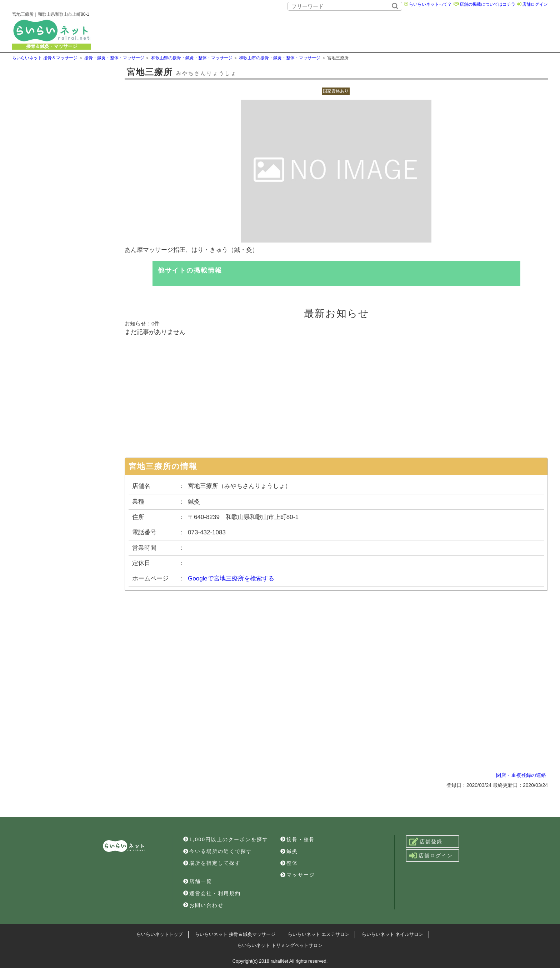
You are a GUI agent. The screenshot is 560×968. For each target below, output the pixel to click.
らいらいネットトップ (159, 934)
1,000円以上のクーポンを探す (225, 839)
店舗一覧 (197, 881)
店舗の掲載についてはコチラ (487, 4)
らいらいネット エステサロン (319, 934)
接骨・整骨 (297, 839)
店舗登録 (425, 841)
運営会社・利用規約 (212, 893)
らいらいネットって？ (430, 4)
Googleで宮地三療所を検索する (231, 578)
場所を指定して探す (212, 863)
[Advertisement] (329, 30)
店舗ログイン (535, 4)
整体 (289, 863)
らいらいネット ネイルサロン (393, 934)
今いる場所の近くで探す (217, 851)
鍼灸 (289, 851)
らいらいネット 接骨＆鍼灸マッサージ (235, 934)
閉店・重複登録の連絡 (521, 775)
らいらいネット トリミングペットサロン (280, 945)
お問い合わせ (203, 905)
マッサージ (297, 875)
